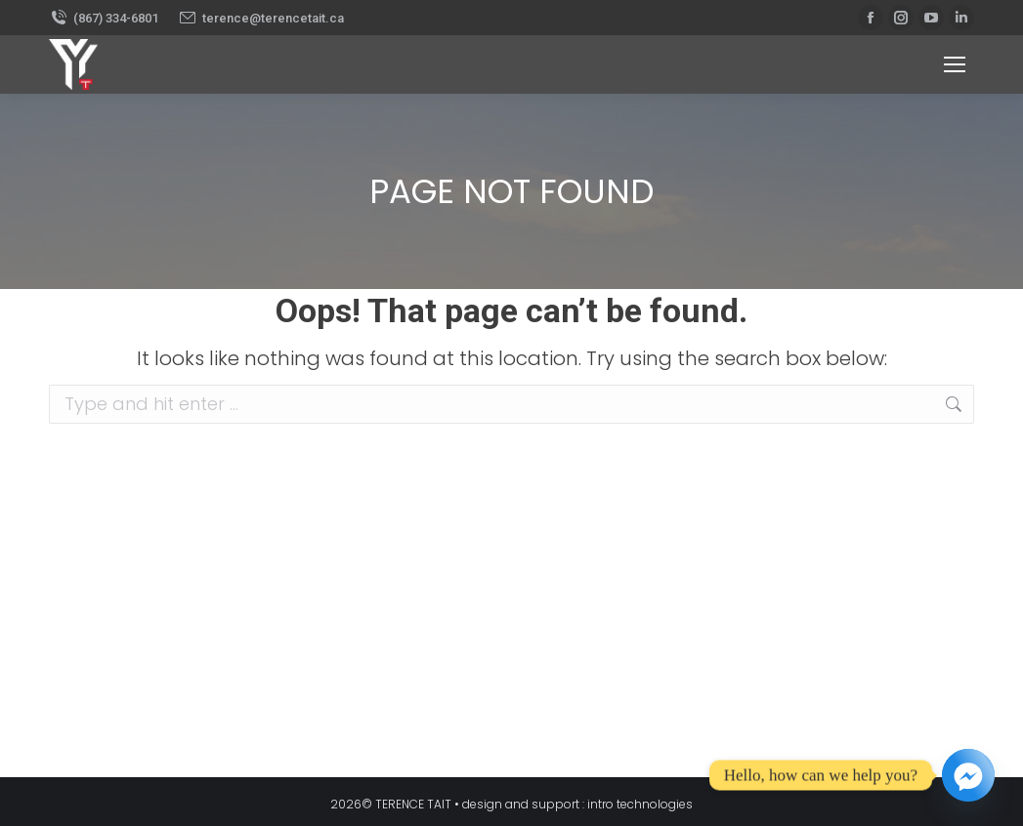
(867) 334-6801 (103, 18)
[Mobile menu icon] (954, 64)
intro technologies (640, 804)
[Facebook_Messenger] (968, 775)
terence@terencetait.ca (261, 18)
